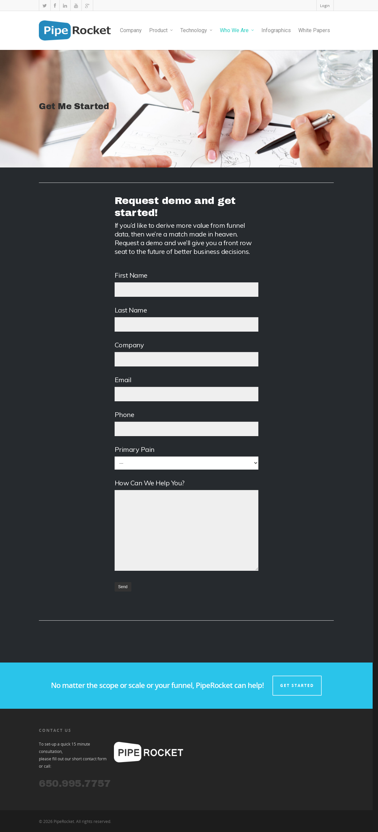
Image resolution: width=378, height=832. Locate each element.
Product (161, 30)
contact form (95, 759)
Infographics (276, 30)
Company (131, 30)
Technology (196, 30)
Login (325, 5)
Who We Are (237, 30)
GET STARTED (297, 685)
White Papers (314, 30)
